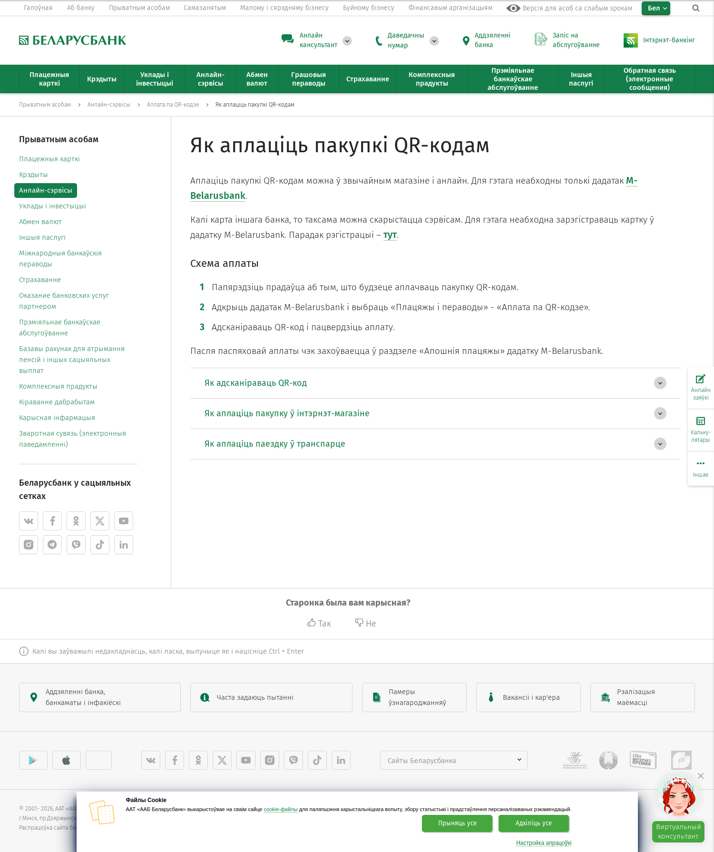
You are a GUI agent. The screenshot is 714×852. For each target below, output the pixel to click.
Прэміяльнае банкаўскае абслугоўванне (59, 327)
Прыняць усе (457, 823)
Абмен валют (40, 221)
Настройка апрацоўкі (543, 843)
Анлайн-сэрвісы (45, 190)
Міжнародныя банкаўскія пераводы (60, 258)
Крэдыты (33, 174)
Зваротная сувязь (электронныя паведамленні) (72, 439)
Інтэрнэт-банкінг (669, 40)
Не (365, 623)
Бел (654, 8)
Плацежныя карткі (49, 159)
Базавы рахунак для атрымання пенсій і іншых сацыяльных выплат (72, 359)
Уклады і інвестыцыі (52, 206)
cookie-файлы (281, 809)
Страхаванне (40, 279)
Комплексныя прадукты (58, 386)
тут (390, 234)
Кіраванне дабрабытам (57, 402)
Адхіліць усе (534, 823)
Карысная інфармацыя (57, 417)
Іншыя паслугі (42, 237)
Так (320, 623)
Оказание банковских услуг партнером (64, 301)
